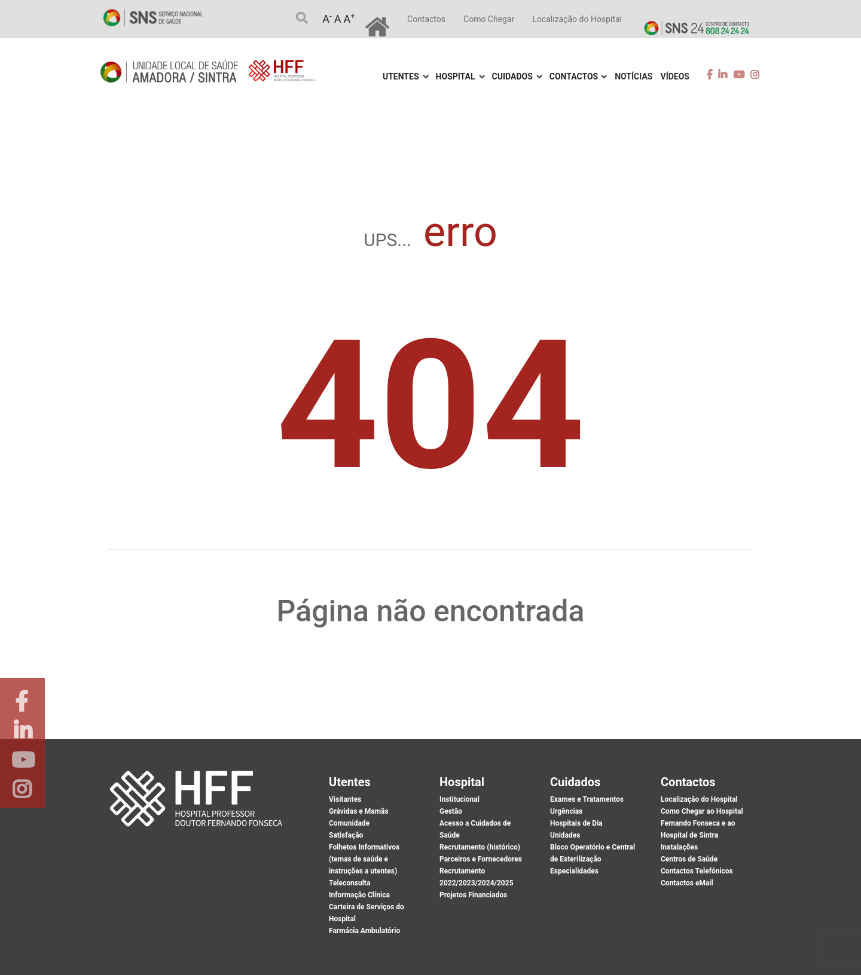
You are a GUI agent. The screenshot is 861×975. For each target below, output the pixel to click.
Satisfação (346, 835)
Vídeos (675, 76)
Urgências (566, 811)
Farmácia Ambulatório (364, 931)
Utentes (401, 76)
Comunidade (349, 823)
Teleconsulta (349, 883)
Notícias (633, 76)
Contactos (426, 19)
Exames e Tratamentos (587, 799)
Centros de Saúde (689, 859)
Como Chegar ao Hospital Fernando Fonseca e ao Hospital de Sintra (702, 823)
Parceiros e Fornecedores (480, 859)
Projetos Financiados (473, 895)
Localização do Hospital (577, 19)
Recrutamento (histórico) (479, 847)
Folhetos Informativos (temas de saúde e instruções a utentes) (364, 859)
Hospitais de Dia (576, 823)
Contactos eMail (687, 883)
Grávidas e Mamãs (359, 811)
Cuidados (512, 76)
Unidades (565, 835)
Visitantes (345, 799)
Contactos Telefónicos (697, 871)
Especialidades (574, 871)
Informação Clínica (359, 895)
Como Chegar (488, 19)
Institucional (459, 799)
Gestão (450, 811)
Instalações (679, 847)
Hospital (455, 76)
